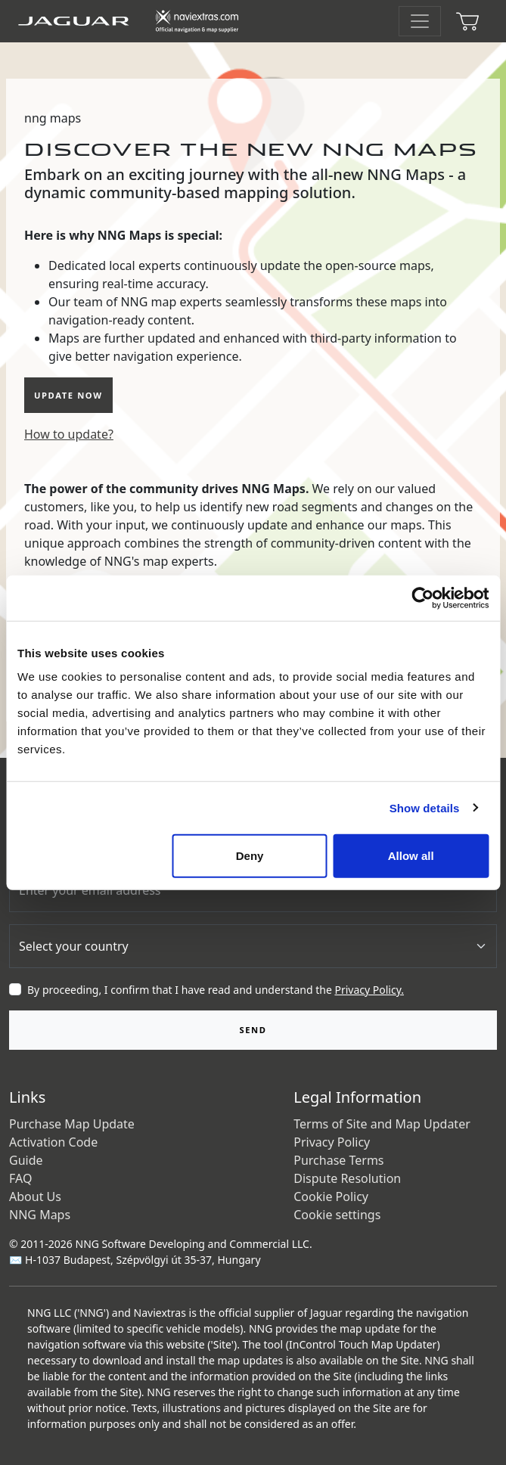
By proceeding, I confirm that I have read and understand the (215, 989)
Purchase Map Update (72, 1124)
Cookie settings (336, 1214)
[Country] (253, 946)
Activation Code (53, 1142)
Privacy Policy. (369, 989)
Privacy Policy (331, 1142)
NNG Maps (39, 1214)
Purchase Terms (338, 1160)
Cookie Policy (330, 1196)
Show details (425, 807)
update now (68, 395)
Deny (250, 855)
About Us (35, 1196)
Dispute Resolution (347, 1178)
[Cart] (467, 21)
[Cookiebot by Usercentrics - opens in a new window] (422, 597)
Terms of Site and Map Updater (381, 1124)
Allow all (411, 855)
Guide (26, 1160)
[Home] (135, 21)
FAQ (20, 1178)
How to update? (68, 434)
